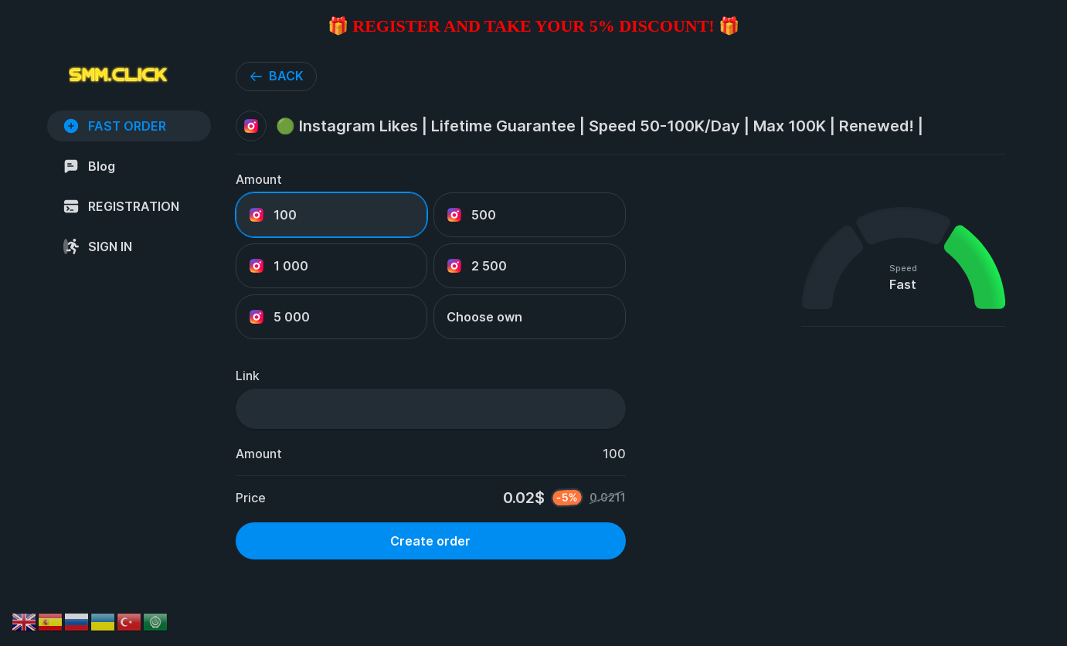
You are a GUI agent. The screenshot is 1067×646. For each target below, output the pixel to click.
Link (248, 375)
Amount (259, 179)
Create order (430, 541)
